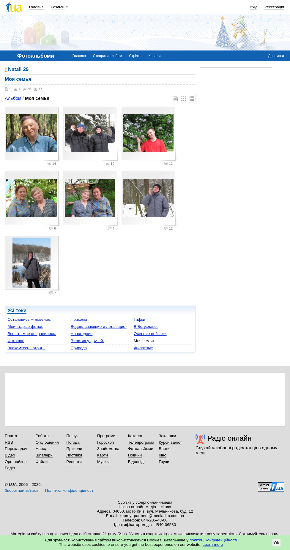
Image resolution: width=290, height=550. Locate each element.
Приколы (79, 319)
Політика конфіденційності (69, 490)
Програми (106, 436)
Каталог (135, 436)
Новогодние (82, 333)
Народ (42, 448)
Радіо (10, 468)
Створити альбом (107, 56)
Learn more (213, 544)
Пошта (11, 436)
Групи (164, 461)
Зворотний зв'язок (21, 490)
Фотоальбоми (140, 448)
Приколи (74, 448)
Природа (79, 348)
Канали (155, 56)
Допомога (276, 56)
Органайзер (15, 461)
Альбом (13, 98)
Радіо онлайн (229, 438)
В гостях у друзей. (87, 341)
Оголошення (47, 442)
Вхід (254, 7)
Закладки (167, 436)
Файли (42, 461)
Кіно (162, 455)
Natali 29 (18, 69)
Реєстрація (274, 7)
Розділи (57, 7)
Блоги (164, 448)
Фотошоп (15, 341)
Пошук (72, 436)
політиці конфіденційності (213, 540)
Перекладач (16, 448)
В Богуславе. (146, 326)
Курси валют (170, 442)
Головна (36, 7)
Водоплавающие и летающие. (99, 326)
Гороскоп (105, 442)
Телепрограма (141, 442)
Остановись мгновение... (30, 319)
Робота (42, 436)
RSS (9, 442)
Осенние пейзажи (150, 333)
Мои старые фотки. (25, 326)
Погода (72, 442)
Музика (104, 461)
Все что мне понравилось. (31, 333)
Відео (10, 455)
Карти (102, 455)
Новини (135, 455)
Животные (143, 348)
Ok (276, 542)
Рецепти (74, 461)
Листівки (74, 455)
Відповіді (136, 461)
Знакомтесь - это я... (26, 348)
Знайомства (108, 448)
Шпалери (44, 455)
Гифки (139, 319)
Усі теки (16, 310)
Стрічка (135, 56)
